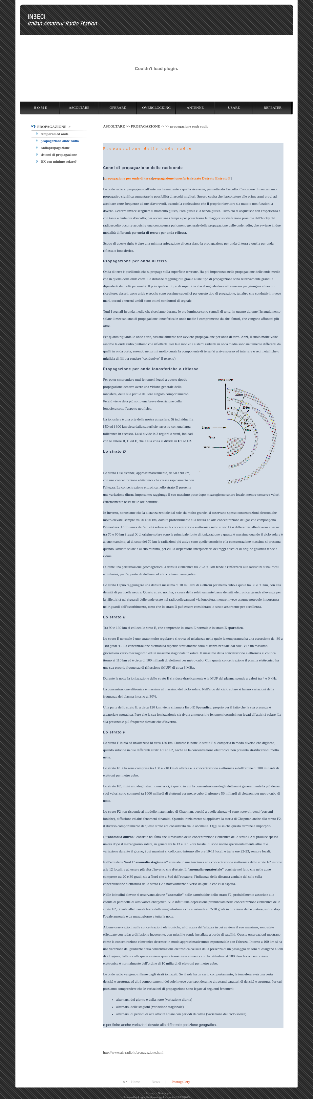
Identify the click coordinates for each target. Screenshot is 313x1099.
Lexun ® (168, 1097)
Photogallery (181, 1082)
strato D (198, 178)
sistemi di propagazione (56, 154)
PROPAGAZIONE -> (51, 127)
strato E (211, 178)
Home (135, 1082)
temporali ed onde (52, 134)
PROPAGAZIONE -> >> (150, 126)
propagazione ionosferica (172, 178)
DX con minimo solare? (56, 161)
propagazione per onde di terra (128, 178)
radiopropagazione (53, 148)
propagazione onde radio (57, 141)
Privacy (150, 1093)
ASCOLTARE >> (117, 126)
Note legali (164, 1093)
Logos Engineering (149, 1097)
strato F (225, 178)
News (156, 1082)
